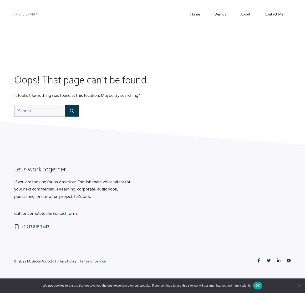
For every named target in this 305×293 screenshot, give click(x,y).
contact (59, 213)
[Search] (72, 111)
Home (195, 14)
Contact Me (274, 14)
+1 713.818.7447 (35, 226)
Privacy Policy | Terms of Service (80, 261)
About (245, 14)
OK (257, 285)
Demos (220, 14)
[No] (299, 285)
